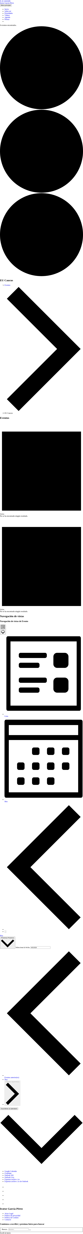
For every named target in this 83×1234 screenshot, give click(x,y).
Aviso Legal (9, 1213)
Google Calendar (11, 1171)
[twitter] (7, 1200)
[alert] (41, 469)
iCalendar (8, 1173)
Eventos (7, 285)
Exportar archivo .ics (12, 1179)
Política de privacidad (12, 1216)
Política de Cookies (11, 1218)
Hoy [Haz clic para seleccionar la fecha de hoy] (6, 1079)
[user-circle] (7, 1195)
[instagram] (7, 1187)
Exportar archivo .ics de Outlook (16, 1181)
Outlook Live (9, 1177)
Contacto (8, 1220)
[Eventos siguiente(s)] (5, 931)
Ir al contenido (5, 1)
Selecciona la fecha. (23, 947)
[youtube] (7, 1191)
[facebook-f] (7, 1204)
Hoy (1, 936)
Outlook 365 (9, 1175)
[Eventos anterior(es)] (44, 929)
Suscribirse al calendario (9, 1109)
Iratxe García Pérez (7, 3)
